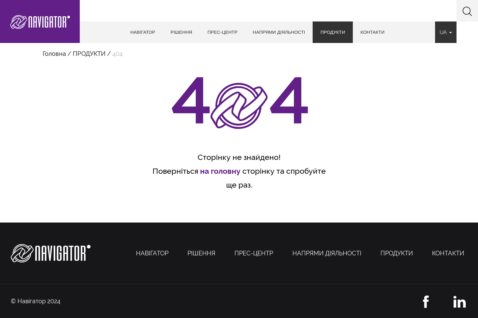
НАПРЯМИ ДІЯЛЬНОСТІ (279, 32)
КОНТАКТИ (372, 32)
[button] (467, 10)
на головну (220, 171)
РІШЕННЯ (181, 32)
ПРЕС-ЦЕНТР (222, 32)
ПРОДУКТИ (332, 32)
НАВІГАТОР (142, 32)
